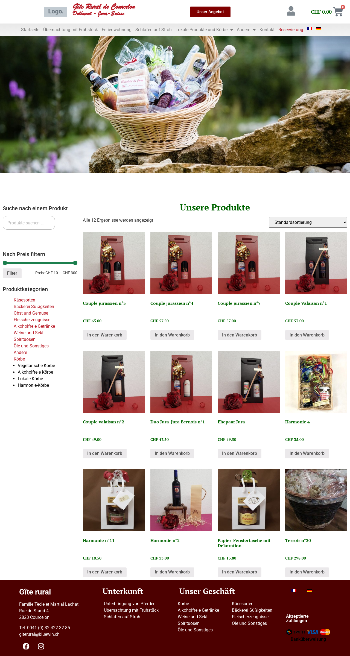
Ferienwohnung (117, 29)
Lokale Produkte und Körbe (204, 30)
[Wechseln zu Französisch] (309, 29)
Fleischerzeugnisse (32, 319)
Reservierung (290, 29)
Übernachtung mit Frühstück (70, 29)
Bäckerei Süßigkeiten (34, 306)
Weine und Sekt (28, 332)
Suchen (14, 236)
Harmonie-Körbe (33, 385)
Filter (12, 273)
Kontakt (267, 29)
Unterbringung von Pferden (130, 603)
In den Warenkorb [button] (104, 335)
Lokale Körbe (30, 378)
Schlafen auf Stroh (153, 29)
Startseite (30, 29)
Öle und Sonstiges (31, 345)
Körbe (19, 359)
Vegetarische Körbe (36, 365)
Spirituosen (25, 339)
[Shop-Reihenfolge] (308, 222)
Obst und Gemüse (31, 313)
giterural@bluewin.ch (39, 634)
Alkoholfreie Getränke (34, 326)
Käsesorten (24, 300)
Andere (246, 30)
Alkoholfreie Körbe (35, 372)
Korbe (183, 603)
